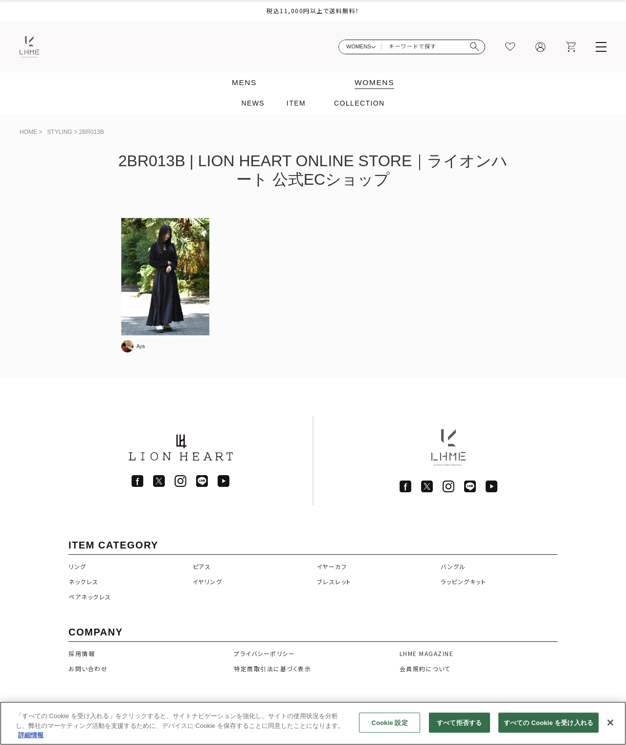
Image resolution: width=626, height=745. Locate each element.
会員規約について (425, 668)
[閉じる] (610, 722)
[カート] (570, 47)
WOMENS (375, 82)
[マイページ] (540, 47)
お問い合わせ (88, 668)
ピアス (202, 566)
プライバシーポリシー (264, 653)
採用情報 (81, 653)
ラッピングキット (463, 581)
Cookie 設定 (390, 722)
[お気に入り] (510, 47)
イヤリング (208, 581)
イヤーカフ (332, 566)
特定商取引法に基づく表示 (272, 668)
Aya (140, 346)
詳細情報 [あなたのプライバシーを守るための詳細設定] (31, 735)
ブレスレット (334, 581)
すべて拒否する (459, 722)
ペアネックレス (90, 596)
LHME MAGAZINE (427, 653)
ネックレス (83, 581)
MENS (244, 82)
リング (77, 566)
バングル (453, 566)
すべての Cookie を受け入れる (548, 722)
